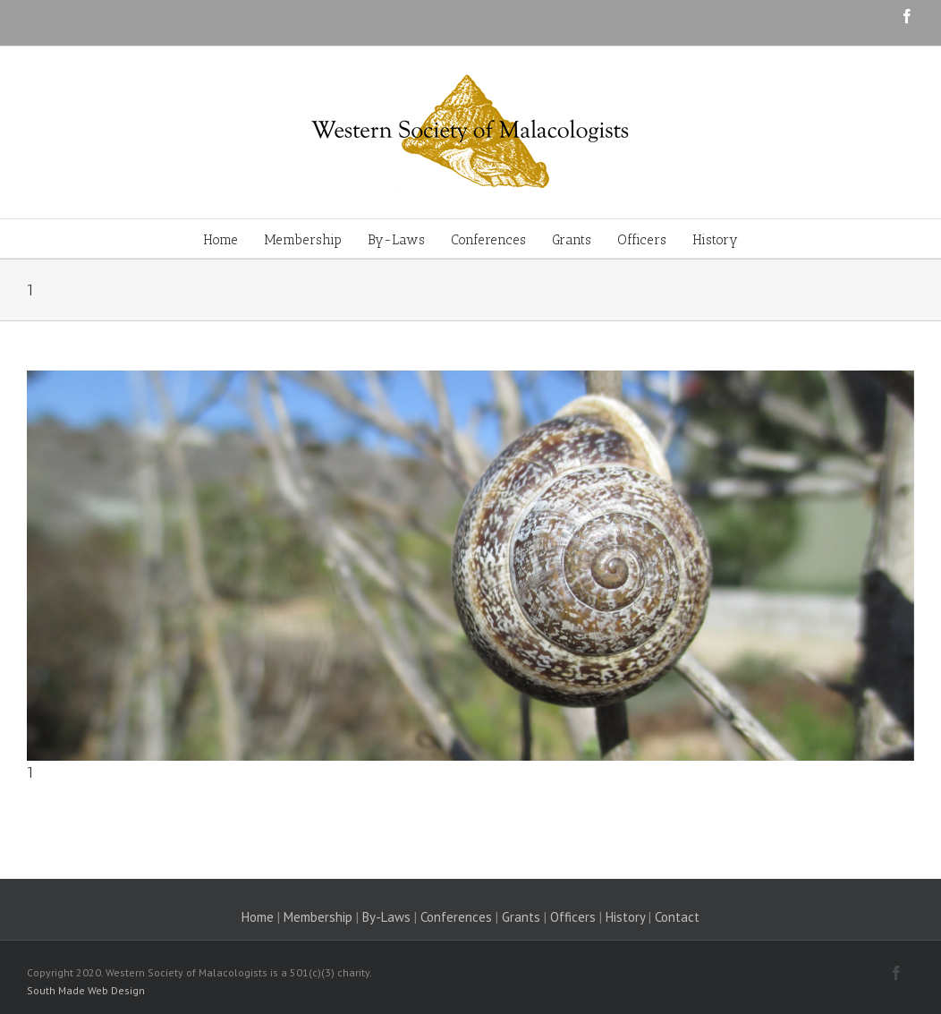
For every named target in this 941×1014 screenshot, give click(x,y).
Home (258, 916)
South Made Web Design (86, 990)
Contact (677, 916)
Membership (318, 916)
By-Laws (386, 916)
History (625, 916)
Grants (521, 916)
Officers (573, 916)
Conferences (456, 916)
